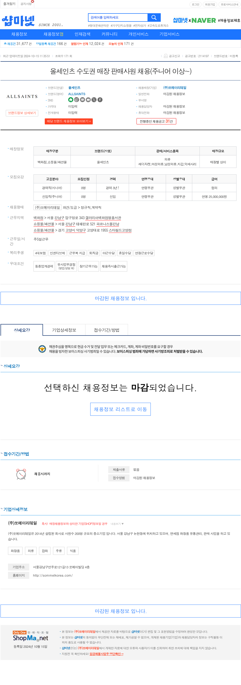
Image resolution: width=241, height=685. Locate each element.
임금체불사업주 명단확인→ (106, 654)
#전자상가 (139, 25)
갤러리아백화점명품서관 (103, 217)
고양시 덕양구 (76, 230)
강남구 (59, 217)
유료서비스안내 (229, 4)
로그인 (195, 4)
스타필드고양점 (120, 230)
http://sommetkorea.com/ (53, 575)
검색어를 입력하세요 (104, 17)
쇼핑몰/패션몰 (44, 223)
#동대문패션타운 (98, 25)
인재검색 (82, 34)
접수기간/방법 (106, 330)
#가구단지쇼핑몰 (121, 25)
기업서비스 (170, 34)
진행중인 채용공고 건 (156, 121)
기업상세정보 (64, 330)
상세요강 (22, 330)
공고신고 (172, 56)
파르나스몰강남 (107, 223)
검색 (154, 17)
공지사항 (26, 3)
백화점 (38, 217)
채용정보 (19, 34)
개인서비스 (138, 34)
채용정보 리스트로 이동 (120, 409)
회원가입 (210, 4)
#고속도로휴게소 (158, 25)
